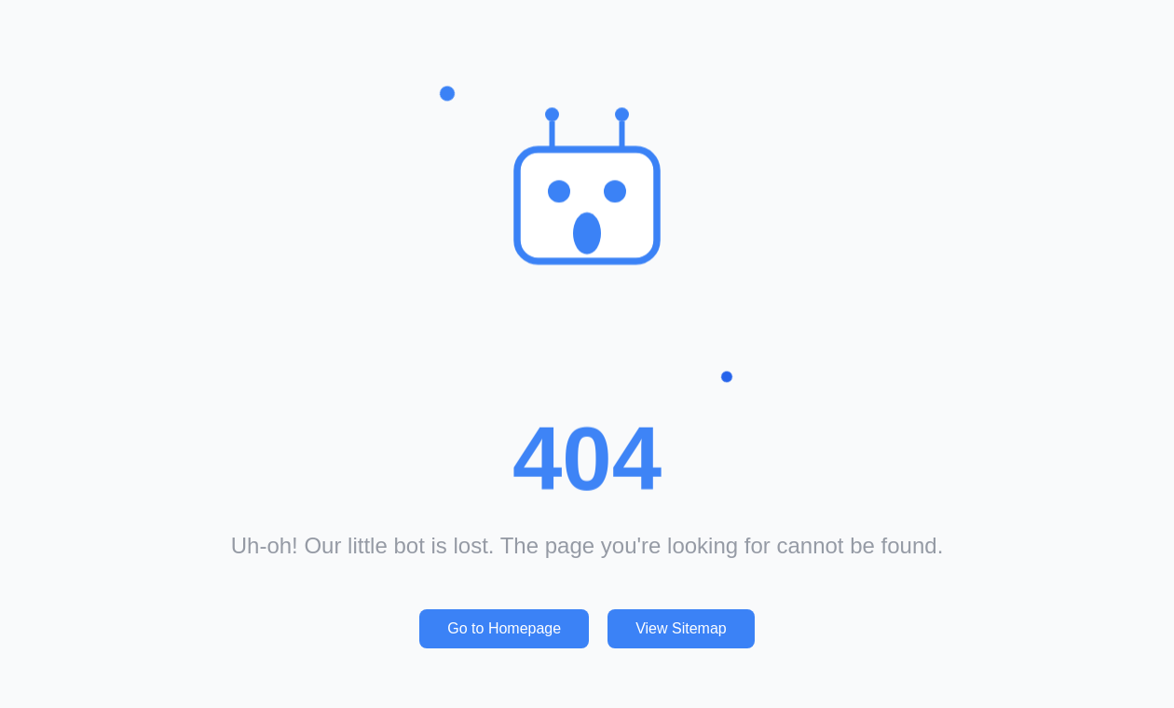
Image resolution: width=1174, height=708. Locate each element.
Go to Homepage (504, 628)
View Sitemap (681, 628)
